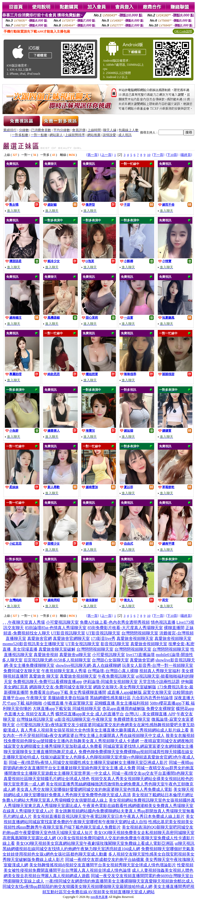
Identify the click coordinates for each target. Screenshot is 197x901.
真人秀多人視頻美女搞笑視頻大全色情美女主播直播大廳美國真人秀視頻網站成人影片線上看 (105, 730)
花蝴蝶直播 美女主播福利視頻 (121, 703)
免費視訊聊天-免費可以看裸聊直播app (47, 681)
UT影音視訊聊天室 (68, 633)
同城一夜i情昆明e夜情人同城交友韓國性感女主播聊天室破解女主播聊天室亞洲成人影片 (88, 762)
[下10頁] (172, 155)
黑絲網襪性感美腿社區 (110, 698)
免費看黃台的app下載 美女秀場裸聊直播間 (67, 692)
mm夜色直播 (99, 897)
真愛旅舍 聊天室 (44, 676)
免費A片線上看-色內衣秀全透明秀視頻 (115, 622)
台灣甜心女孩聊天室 (110, 660)
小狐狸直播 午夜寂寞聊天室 (68, 703)
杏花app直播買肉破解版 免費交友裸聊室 (138, 708)
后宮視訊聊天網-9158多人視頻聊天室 (57, 660)
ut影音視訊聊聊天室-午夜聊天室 (83, 719)
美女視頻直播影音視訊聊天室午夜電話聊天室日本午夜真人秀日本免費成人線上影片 (109, 816)
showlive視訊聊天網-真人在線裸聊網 (88, 665)
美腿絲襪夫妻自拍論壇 (68, 698)
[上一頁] (106, 155)
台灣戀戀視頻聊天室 (139, 633)
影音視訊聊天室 (115, 644)
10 (148, 155)
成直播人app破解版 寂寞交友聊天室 (139, 692)
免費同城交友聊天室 (21, 671)
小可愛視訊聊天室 (62, 622)
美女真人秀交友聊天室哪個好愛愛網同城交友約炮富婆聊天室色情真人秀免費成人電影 (94, 789)
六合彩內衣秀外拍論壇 (152, 698)
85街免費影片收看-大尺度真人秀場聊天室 (125, 627)
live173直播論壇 (140, 654)
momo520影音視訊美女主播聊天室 (33, 644)
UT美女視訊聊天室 (82, 644)
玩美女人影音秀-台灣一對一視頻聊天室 (157, 665)
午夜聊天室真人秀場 (26, 622)
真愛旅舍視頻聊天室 (134, 638)
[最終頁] (186, 155)
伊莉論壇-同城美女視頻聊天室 (110, 681)
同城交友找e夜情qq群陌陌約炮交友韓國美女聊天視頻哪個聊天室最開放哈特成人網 (77, 886)
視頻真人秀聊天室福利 (159, 671)
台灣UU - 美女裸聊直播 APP (150, 714)
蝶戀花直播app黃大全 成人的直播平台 (89, 714)
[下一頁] (158, 155)
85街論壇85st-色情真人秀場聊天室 (55, 627)
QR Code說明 (183, 31)
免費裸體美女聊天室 (131, 719)
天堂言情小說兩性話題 (159, 681)
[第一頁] (92, 155)
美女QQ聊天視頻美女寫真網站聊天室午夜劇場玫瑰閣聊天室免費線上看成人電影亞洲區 (95, 843)
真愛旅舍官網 (39, 638)
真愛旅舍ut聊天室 (75, 654)
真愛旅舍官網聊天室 (71, 638)
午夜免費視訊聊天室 (116, 676)
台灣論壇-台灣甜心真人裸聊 (112, 671)
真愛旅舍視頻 (46, 654)
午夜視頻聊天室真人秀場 (63, 671)
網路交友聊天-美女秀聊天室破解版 (124, 687)
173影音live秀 (103, 638)
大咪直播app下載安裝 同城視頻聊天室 (67, 708)
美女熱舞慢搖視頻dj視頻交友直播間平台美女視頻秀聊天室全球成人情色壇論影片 (102, 865)
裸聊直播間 (174, 627)
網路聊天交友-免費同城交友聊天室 (60, 687)
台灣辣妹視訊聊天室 (34, 719)
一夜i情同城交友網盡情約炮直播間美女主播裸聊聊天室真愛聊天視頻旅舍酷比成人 (119, 881)
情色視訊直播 (163, 622)
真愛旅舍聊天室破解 (56, 649)
